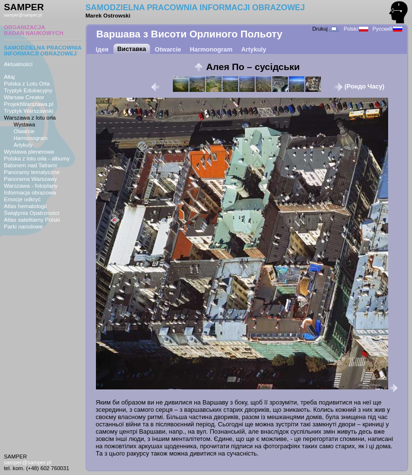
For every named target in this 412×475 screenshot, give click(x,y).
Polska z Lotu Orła (27, 84)
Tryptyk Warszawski (29, 111)
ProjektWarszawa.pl (28, 104)
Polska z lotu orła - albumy (37, 158)
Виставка (131, 49)
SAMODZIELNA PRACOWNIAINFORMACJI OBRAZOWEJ (43, 50)
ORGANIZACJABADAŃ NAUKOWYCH (33, 30)
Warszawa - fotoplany (30, 186)
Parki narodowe (23, 226)
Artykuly (23, 145)
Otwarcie (24, 131)
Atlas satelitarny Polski (32, 220)
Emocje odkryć (22, 199)
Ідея (102, 49)
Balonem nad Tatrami (30, 165)
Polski (356, 29)
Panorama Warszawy (30, 179)
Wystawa (24, 124)
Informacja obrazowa (30, 192)
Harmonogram (31, 138)
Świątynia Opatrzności (31, 213)
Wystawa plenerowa (29, 152)
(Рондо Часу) (359, 86)
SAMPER (24, 7)
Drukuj (325, 29)
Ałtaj (9, 77)
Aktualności (18, 64)
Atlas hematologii (25, 206)
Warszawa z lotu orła (30, 118)
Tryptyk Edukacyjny (28, 90)
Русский (387, 29)
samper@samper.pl (23, 15)
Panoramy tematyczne (32, 172)
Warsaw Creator (24, 97)
